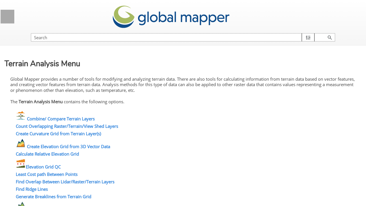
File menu (53, 96)
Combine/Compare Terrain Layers (47, 185)
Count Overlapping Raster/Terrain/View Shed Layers (164, 124)
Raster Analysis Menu (53, 160)
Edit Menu (53, 107)
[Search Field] (304, 31)
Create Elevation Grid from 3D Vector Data (165, 144)
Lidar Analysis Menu (37, 149)
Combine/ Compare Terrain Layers (157, 117)
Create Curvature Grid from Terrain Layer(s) (155, 131)
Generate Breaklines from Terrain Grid (150, 194)
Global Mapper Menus (51, 84)
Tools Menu (53, 128)
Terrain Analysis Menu (53, 171)
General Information (51, 41)
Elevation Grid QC (135, 165)
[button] (334, 31)
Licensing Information (51, 55)
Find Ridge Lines (129, 187)
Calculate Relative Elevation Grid (144, 152)
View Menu (53, 117)
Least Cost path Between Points (144, 172)
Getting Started (51, 70)
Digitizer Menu (53, 139)
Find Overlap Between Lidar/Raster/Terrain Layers (162, 180)
